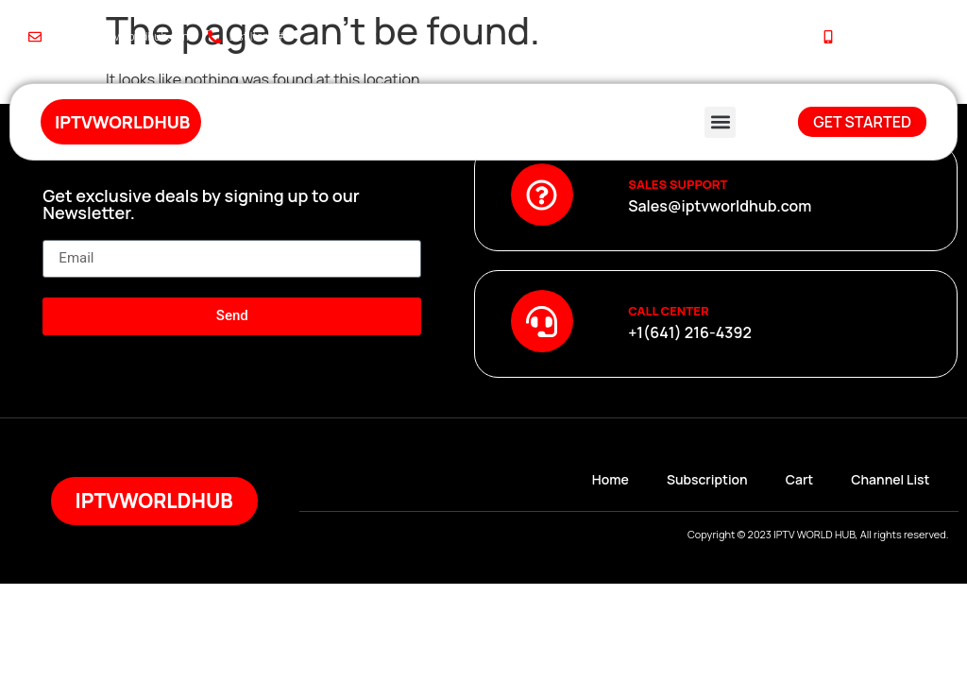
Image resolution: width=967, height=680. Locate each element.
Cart (800, 479)
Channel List (890, 479)
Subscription (707, 479)
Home (610, 479)
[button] (720, 122)
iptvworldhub (122, 121)
